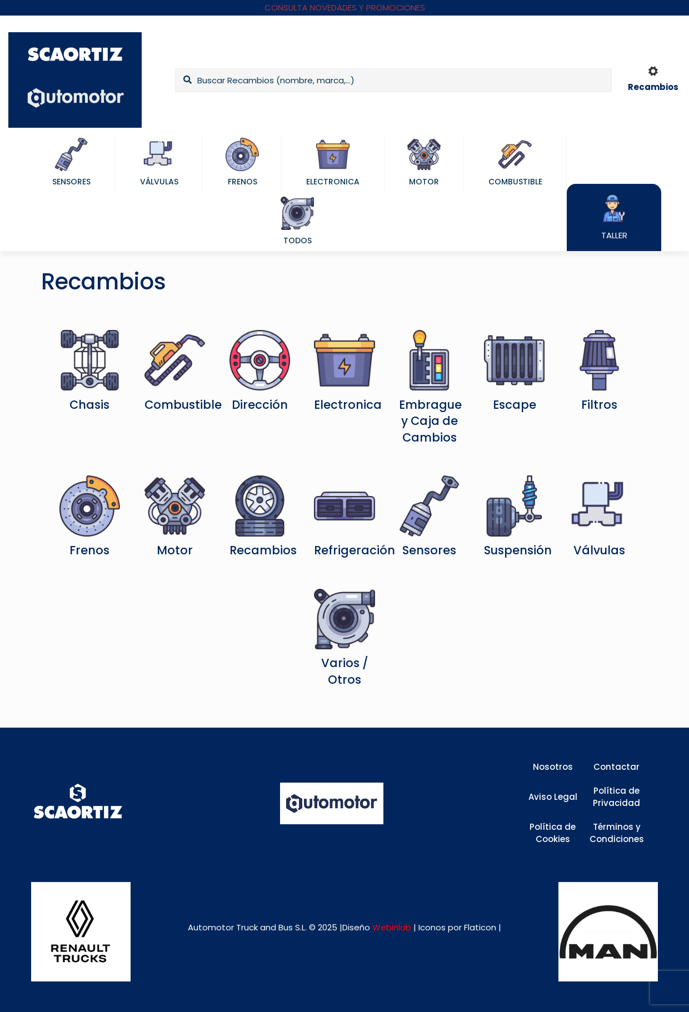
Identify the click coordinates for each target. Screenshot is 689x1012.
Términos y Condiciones (617, 833)
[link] (81, 931)
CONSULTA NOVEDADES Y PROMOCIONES (345, 7)
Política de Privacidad (616, 797)
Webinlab (392, 927)
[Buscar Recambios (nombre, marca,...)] (393, 80)
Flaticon (480, 927)
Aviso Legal (552, 797)
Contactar (616, 767)
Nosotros (553, 767)
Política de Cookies (553, 833)
